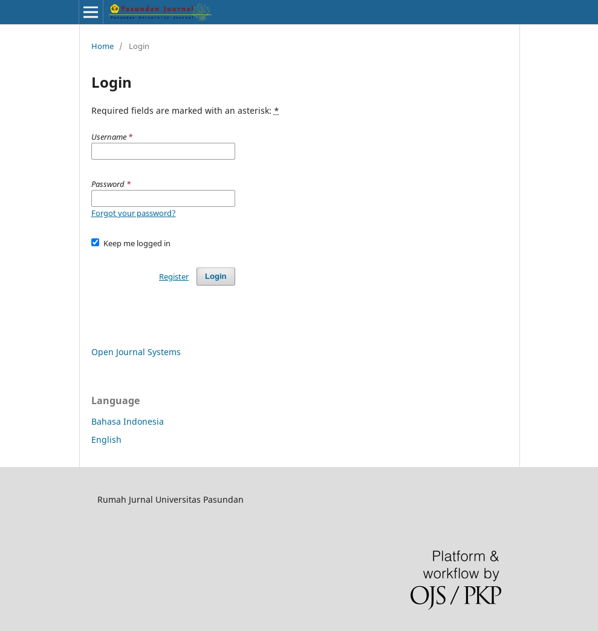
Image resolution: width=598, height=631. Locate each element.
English (106, 439)
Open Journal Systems (136, 352)
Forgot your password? (133, 213)
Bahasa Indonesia (127, 421)
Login (215, 276)
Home (102, 46)
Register (174, 276)
